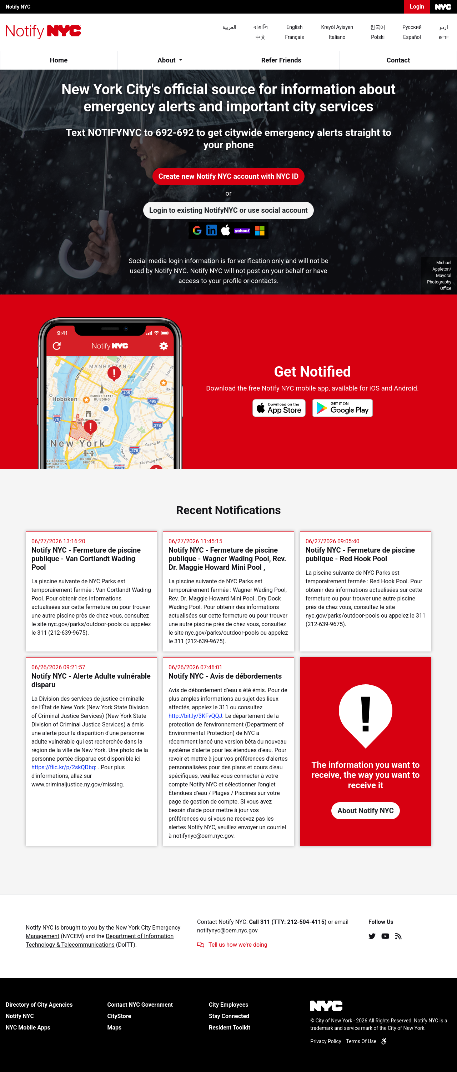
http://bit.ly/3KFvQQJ (195, 716)
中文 (261, 37)
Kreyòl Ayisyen (337, 27)
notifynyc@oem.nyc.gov (227, 930)
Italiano (337, 37)
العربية (229, 27)
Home (58, 60)
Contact (398, 60)
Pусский (412, 27)
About (167, 60)
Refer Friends (281, 60)
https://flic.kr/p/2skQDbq (63, 767)
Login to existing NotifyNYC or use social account (228, 210)
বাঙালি (260, 27)
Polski (378, 37)
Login (417, 6)
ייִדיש (443, 37)
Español (412, 37)
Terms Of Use (361, 1041)
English (294, 27)
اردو (444, 27)
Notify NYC (18, 7)
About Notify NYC (365, 810)
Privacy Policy (325, 1041)
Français (294, 37)
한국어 (377, 27)
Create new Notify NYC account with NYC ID (228, 176)
